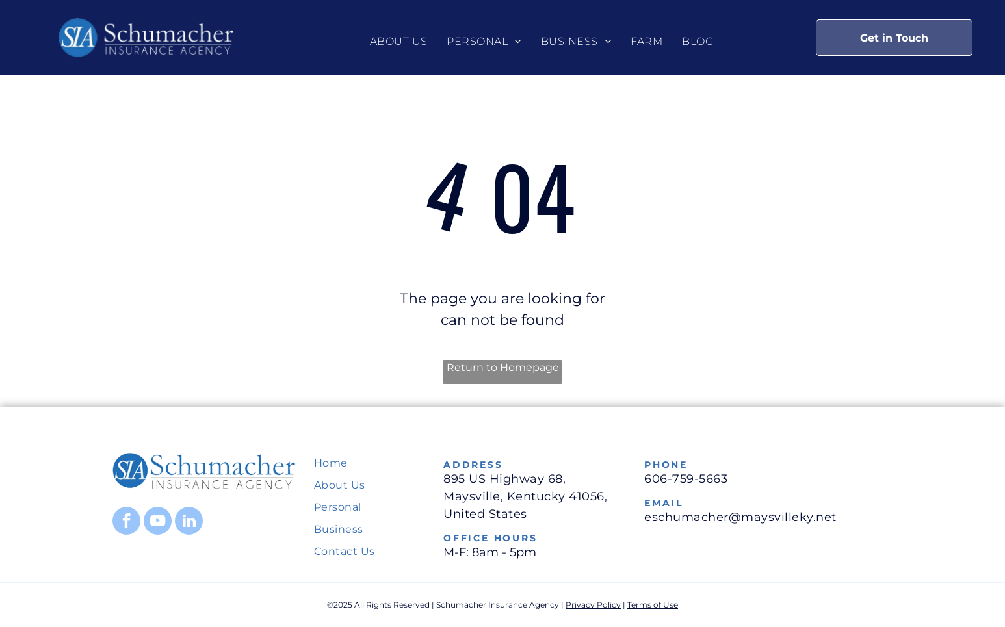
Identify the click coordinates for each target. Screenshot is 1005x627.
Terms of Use (652, 604)
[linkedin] (189, 522)
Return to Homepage (503, 367)
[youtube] (158, 522)
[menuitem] (398, 41)
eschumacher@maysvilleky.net (740, 517)
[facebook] (126, 522)
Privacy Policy (593, 604)
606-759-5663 (685, 479)
